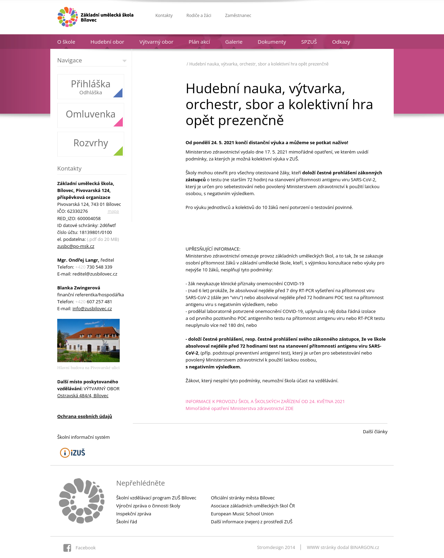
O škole (66, 41)
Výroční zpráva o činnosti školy (148, 506)
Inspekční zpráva (133, 514)
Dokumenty (272, 41)
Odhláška (90, 92)
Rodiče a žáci (198, 15)
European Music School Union (242, 514)
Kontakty (163, 15)
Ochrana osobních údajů (84, 416)
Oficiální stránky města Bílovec (243, 498)
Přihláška (91, 84)
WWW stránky (321, 547)
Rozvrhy (90, 142)
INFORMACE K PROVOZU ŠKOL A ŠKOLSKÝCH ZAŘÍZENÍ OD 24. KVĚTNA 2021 (265, 401)
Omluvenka (91, 113)
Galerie (233, 41)
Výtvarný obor (156, 41)
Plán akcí (199, 41)
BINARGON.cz (364, 547)
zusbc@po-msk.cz (75, 246)
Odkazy (341, 41)
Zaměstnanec (238, 15)
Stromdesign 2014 (276, 547)
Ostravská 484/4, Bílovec (83, 395)
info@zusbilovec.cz (92, 308)
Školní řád (126, 521)
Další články (375, 431)
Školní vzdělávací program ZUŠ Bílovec (156, 498)
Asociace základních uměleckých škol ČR (253, 506)
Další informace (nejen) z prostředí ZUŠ (251, 521)
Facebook (86, 547)
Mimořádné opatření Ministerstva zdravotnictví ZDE (239, 408)
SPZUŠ (309, 41)
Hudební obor (107, 41)
